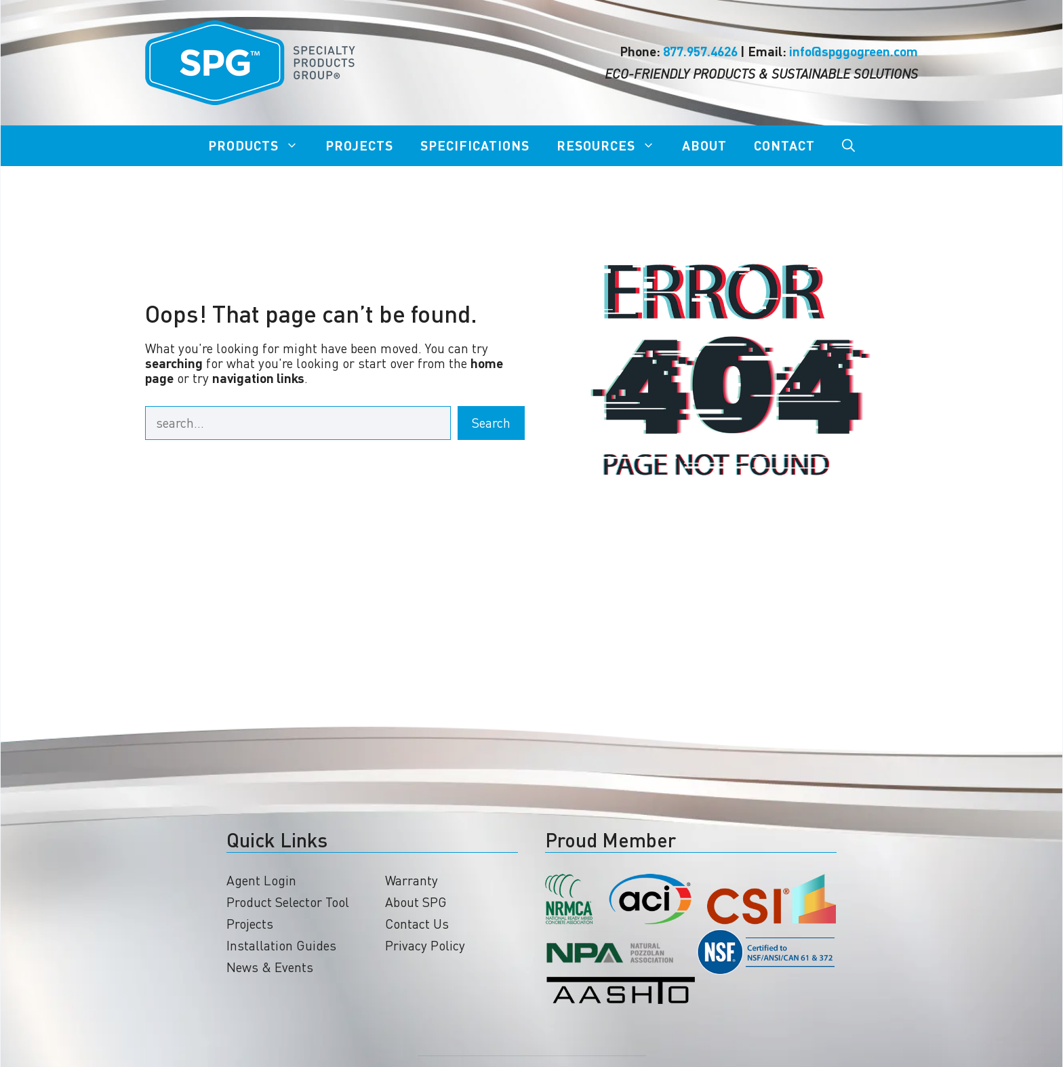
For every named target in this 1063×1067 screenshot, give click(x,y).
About (704, 145)
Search (491, 422)
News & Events (269, 967)
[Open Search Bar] (848, 145)
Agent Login (261, 880)
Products (260, 145)
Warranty (411, 880)
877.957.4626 (700, 51)
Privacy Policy (425, 945)
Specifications (474, 145)
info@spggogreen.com (853, 51)
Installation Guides (281, 945)
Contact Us (417, 923)
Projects (359, 145)
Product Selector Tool (287, 902)
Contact (784, 145)
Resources (612, 145)
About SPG (416, 902)
